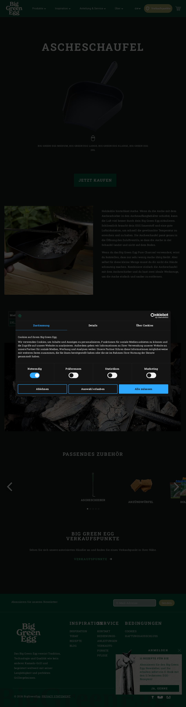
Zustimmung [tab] (41, 325)
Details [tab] (93, 325)
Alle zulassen (143, 389)
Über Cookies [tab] (144, 325)
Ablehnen (42, 389)
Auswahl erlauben (93, 389)
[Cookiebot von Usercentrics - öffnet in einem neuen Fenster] (153, 315)
